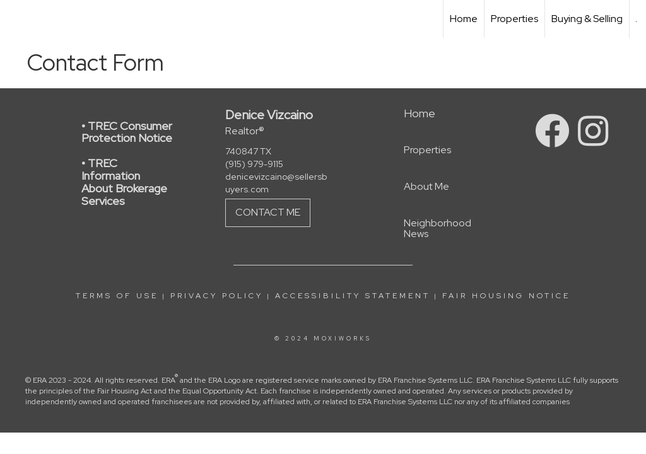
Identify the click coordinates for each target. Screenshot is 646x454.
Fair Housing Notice (506, 296)
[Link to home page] (16, 19)
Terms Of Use (117, 296)
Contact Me (267, 212)
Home (464, 18)
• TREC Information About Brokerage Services (124, 181)
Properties (514, 18)
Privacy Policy (216, 296)
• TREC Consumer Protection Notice (126, 132)
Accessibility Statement (352, 296)
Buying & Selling (587, 18)
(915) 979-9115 (254, 164)
